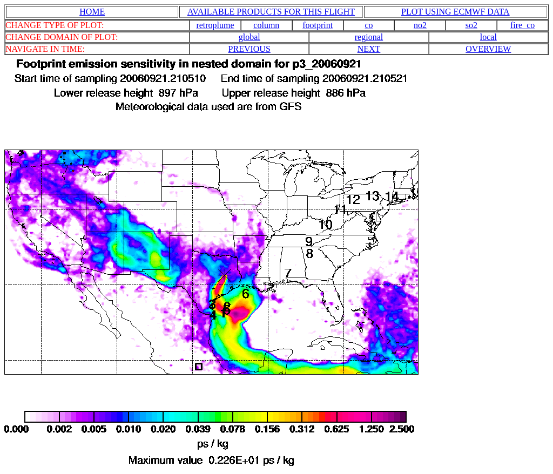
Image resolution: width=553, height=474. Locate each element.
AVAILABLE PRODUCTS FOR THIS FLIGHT (271, 11)
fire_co (522, 25)
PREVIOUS (249, 48)
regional (369, 37)
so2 (471, 25)
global (249, 37)
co (369, 25)
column (266, 25)
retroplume (215, 25)
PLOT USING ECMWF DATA (455, 11)
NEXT (369, 48)
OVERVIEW (488, 48)
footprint (317, 25)
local (488, 37)
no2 (420, 25)
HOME (92, 11)
